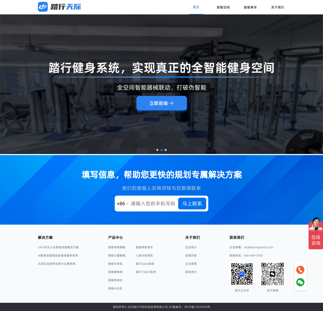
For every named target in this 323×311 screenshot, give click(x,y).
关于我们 (277, 7)
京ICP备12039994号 (197, 307)
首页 (196, 7)
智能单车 (250, 7)
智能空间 (223, 7)
